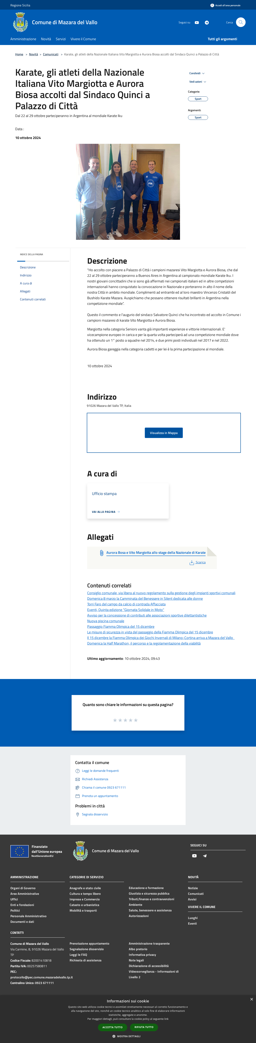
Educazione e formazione (146, 887)
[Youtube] (195, 22)
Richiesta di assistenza (85, 960)
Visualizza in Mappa (164, 432)
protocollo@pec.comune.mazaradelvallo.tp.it (41, 977)
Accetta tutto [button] (113, 1027)
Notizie (193, 888)
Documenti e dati (22, 921)
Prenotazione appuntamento (89, 943)
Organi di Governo (23, 888)
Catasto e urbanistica (84, 904)
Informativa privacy (142, 954)
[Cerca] (241, 22)
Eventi (192, 923)
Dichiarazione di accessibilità (149, 965)
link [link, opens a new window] (166, 1019)
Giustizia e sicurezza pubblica (149, 893)
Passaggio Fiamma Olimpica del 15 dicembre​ (120, 626)
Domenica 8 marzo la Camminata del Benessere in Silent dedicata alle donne (145, 598)
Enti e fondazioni (22, 904)
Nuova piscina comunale (105, 621)
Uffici (14, 899)
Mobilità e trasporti (83, 910)
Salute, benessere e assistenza (150, 910)
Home (19, 54)
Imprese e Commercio (85, 899)
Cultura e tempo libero (85, 893)
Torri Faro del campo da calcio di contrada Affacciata (126, 604)
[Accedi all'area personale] (225, 5)
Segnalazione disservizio (87, 949)
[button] (128, 1036)
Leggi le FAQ (78, 954)
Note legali (136, 960)
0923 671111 (44, 982)
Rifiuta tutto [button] (144, 1027)
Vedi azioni (198, 81)
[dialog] (128, 1019)
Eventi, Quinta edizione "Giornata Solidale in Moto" (125, 609)
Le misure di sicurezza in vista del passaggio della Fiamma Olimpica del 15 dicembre (150, 632)
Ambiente (135, 904)
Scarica (197, 562)
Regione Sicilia (20, 5)
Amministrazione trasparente (149, 943)
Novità (33, 54)
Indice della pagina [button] (31, 254)
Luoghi (193, 917)
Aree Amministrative (24, 893)
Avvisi (192, 899)
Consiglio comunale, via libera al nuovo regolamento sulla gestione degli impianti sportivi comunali (161, 593)
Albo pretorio (138, 949)
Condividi (197, 73)
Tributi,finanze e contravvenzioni (151, 899)
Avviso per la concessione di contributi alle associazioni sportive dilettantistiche (147, 615)
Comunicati (50, 54)
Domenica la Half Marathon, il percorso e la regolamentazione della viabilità (144, 643)
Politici (15, 910)
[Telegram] (205, 22)
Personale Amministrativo (28, 916)
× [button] (251, 999)
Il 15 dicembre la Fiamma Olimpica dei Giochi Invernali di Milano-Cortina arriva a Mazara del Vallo (161, 637)
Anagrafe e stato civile (85, 888)
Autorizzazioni (139, 915)
